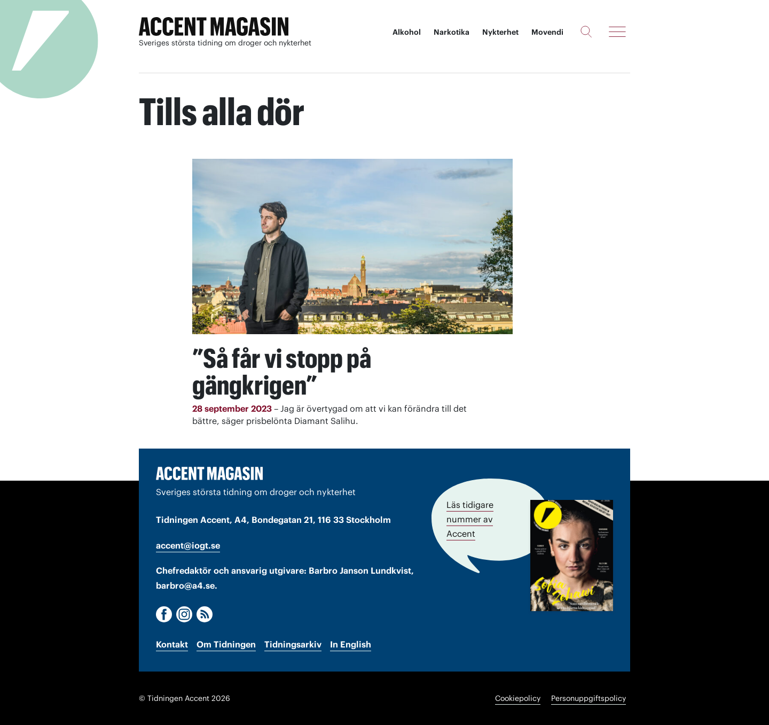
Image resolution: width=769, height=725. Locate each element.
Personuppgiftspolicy (588, 698)
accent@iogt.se (188, 545)
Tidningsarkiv (292, 644)
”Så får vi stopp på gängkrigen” (281, 371)
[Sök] (586, 32)
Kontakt (172, 644)
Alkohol (407, 32)
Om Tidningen (226, 644)
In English (350, 644)
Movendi (547, 32)
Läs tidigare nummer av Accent (469, 519)
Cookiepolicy (517, 698)
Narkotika (451, 32)
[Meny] (617, 31)
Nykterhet (500, 32)
